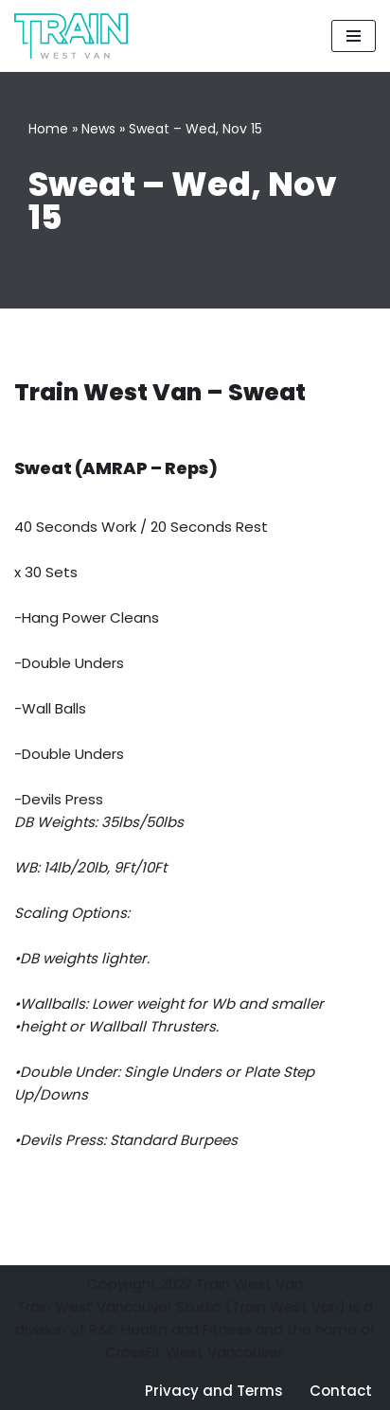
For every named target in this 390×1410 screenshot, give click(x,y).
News (98, 128)
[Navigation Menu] (353, 36)
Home (48, 128)
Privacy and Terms (214, 1391)
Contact (341, 1391)
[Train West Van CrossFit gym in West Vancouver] (71, 36)
